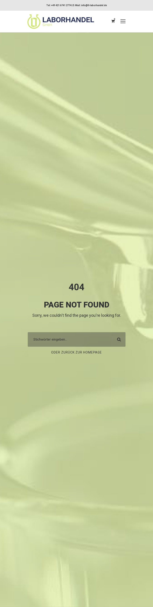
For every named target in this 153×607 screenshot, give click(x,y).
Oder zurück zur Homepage (76, 352)
